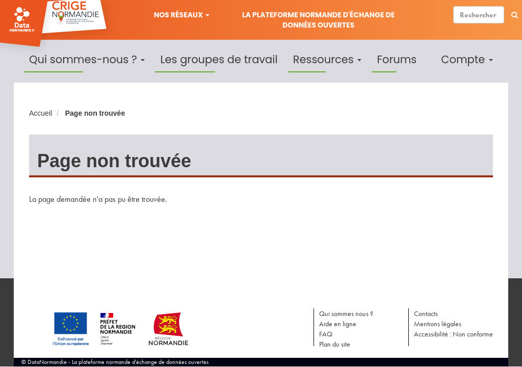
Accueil (40, 113)
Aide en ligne (337, 323)
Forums (396, 59)
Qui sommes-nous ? (87, 59)
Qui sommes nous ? (346, 313)
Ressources (327, 59)
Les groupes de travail (218, 59)
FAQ (325, 333)
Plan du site (334, 344)
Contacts (426, 313)
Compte (467, 59)
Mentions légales (437, 323)
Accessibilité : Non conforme (453, 333)
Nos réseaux (182, 15)
